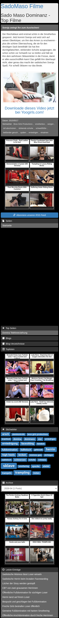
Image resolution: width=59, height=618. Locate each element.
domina (17, 439)
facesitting (27, 443)
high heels (8, 455)
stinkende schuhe (26, 128)
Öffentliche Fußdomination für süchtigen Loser (25, 592)
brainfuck (6, 439)
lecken (22, 455)
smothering (24, 466)
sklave (8, 465)
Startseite (7, 225)
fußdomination (9, 449)
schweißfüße (41, 128)
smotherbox (40, 124)
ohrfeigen (48, 455)
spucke (35, 466)
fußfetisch (26, 449)
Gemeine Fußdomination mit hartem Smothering (26, 611)
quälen (23, 132)
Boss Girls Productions (23, 124)
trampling (22, 472)
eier (40, 439)
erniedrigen (33, 132)
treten (36, 473)
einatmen (44, 132)
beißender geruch (10, 132)
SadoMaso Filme (22, 6)
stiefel (46, 466)
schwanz (42, 460)
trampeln (6, 473)
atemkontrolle (18, 434)
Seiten (7, 221)
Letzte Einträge (11, 569)
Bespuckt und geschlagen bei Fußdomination (24, 601)
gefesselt (38, 450)
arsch (5, 434)
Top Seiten (9, 328)
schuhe (32, 460)
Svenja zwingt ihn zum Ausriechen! (20, 27)
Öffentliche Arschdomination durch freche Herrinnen (27, 615)
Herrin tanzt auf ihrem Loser (16, 597)
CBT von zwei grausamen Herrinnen (20, 588)
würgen (51, 124)
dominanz (30, 439)
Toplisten (8, 349)
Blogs (6, 338)
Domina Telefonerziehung (14, 332)
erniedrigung (10, 443)
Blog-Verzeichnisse (13, 343)
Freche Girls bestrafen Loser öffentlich (21, 606)
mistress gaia (35, 455)
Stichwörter (9, 429)
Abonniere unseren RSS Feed (29, 215)
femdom (41, 444)
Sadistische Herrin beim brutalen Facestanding (25, 579)
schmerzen (20, 459)
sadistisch (6, 460)
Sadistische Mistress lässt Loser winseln (22, 574)
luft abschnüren (9, 128)
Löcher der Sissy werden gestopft (18, 583)
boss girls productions (38, 434)
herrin (50, 449)
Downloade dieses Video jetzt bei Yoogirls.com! (29, 110)
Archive (7, 483)
